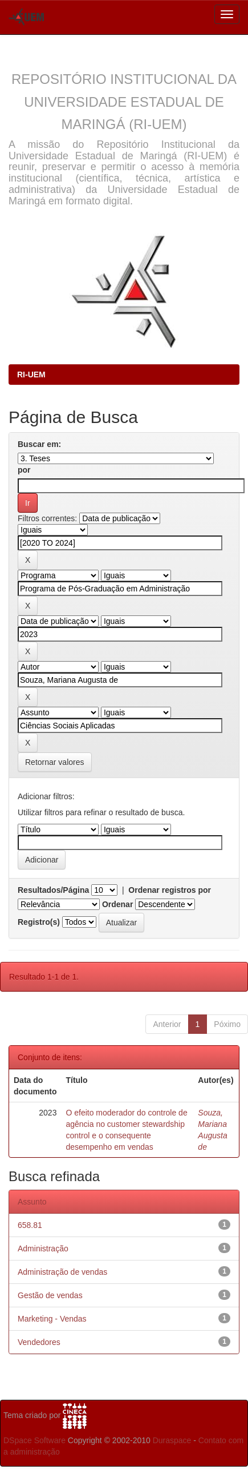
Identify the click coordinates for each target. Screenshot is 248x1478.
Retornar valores (54, 762)
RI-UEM (31, 374)
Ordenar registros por (169, 890)
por (24, 469)
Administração (43, 1248)
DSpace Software (34, 1440)
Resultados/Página (53, 890)
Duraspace (172, 1440)
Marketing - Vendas (52, 1318)
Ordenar (117, 904)
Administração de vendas (62, 1271)
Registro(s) (39, 922)
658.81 (30, 1225)
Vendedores (39, 1342)
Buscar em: (39, 444)
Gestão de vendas (50, 1295)
